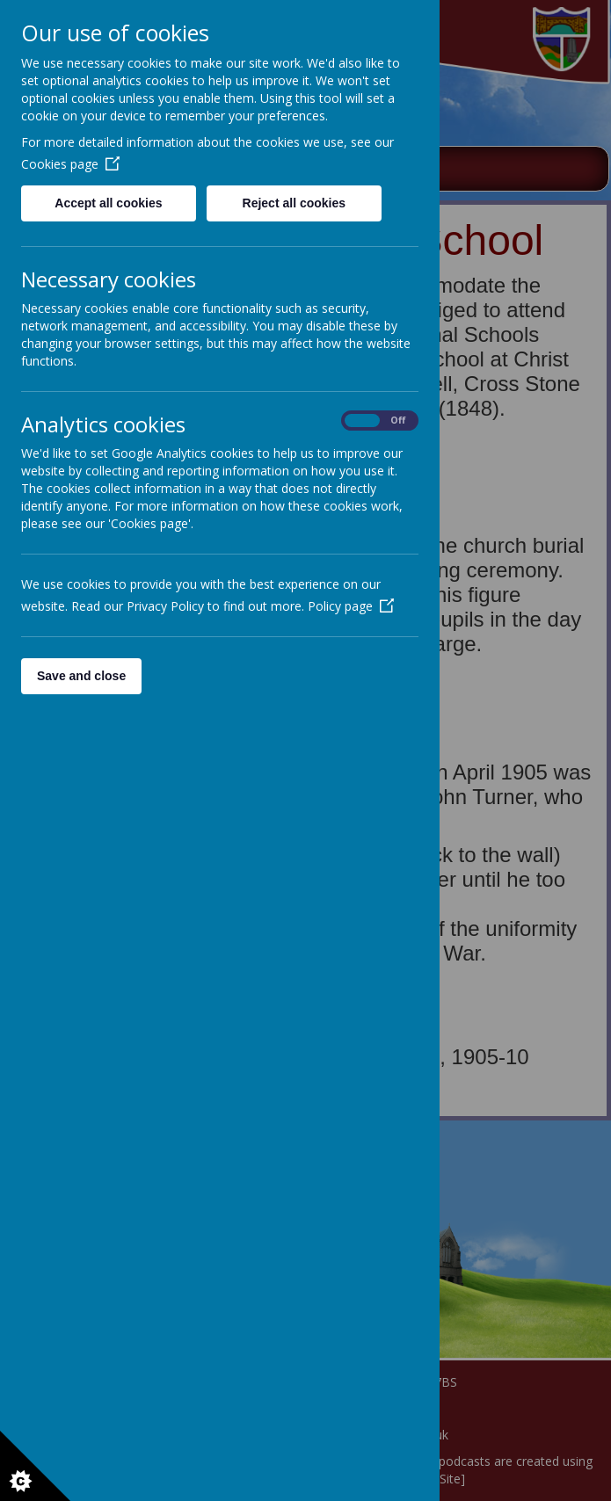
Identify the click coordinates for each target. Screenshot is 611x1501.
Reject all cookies (294, 203)
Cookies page (70, 164)
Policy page (351, 606)
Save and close (81, 676)
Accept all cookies (108, 203)
